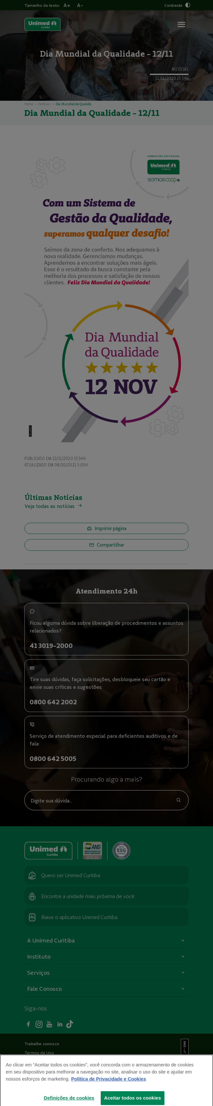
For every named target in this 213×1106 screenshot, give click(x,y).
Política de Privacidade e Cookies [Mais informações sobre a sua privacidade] (108, 1083)
